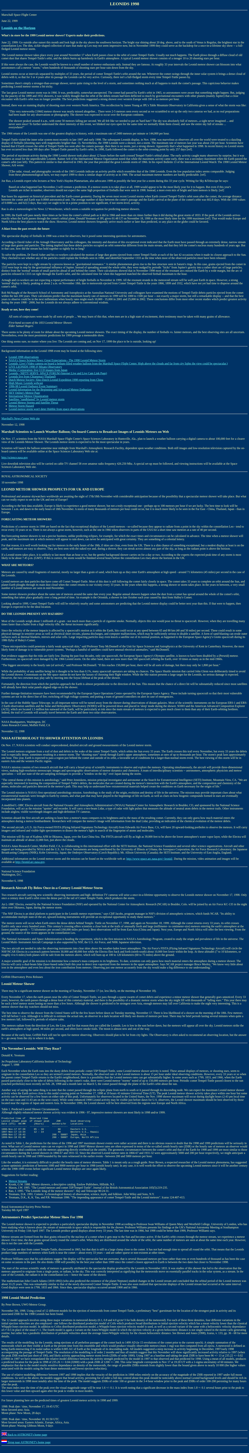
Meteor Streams (18, 1185)
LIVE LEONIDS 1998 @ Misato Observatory (35, 366)
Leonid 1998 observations (24, 357)
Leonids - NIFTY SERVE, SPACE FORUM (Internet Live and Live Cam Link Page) (58, 373)
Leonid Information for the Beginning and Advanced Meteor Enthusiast (50, 389)
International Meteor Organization (28, 396)
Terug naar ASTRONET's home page (26, 1446)
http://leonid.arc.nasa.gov (29, 861)
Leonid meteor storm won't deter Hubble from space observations (47, 409)
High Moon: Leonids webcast (26, 383)
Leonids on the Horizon (18, 28)
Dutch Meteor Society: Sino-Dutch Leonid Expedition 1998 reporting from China (56, 379)
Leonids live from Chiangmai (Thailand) (32, 376)
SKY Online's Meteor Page (24, 392)
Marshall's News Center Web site (20, 418)
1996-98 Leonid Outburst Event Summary (33, 386)
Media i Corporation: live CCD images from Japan (38, 370)
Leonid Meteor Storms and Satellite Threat (33, 402)
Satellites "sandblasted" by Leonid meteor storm (37, 399)
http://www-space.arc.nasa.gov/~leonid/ (149, 858)
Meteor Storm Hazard (21, 405)
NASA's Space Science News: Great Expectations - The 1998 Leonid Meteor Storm (57, 360)
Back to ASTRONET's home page (24, 1439)
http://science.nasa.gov (14, 457)
